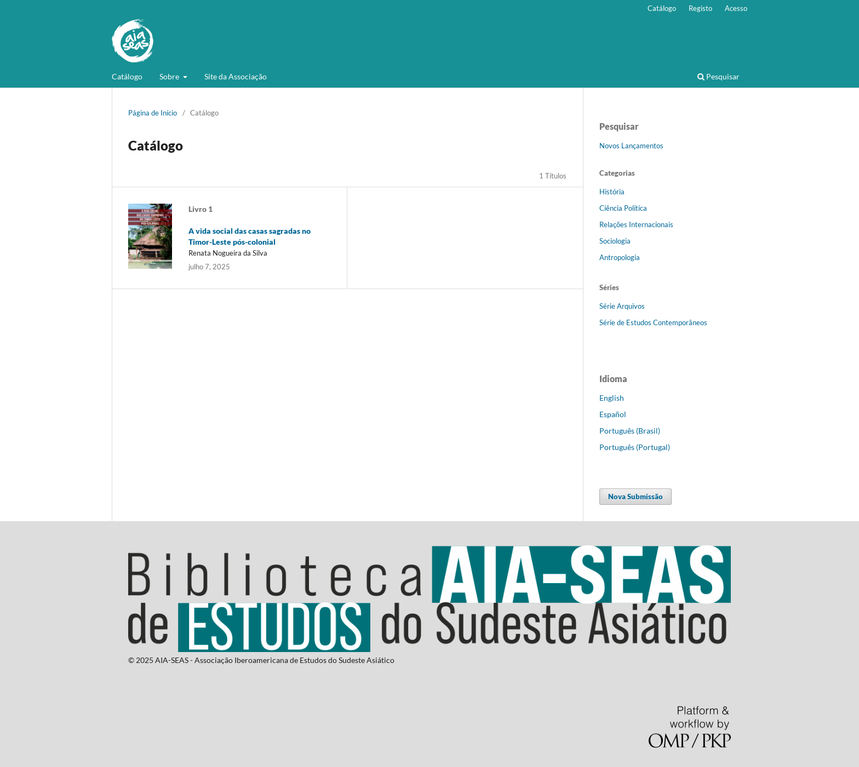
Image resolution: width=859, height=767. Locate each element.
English (611, 397)
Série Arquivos (622, 306)
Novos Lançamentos (631, 145)
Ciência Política (623, 208)
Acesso (736, 8)
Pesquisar (718, 76)
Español (612, 414)
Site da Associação (235, 76)
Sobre (170, 76)
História (612, 191)
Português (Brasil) (629, 430)
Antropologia (619, 257)
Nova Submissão (635, 496)
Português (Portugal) (634, 447)
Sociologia (615, 241)
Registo (700, 8)
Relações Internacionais (636, 224)
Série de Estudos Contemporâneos (653, 322)
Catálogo (127, 76)
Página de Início (152, 112)
